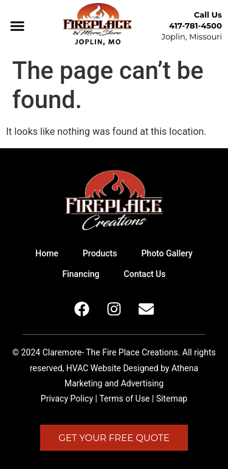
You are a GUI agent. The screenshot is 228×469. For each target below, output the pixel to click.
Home (46, 253)
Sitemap (171, 398)
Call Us (208, 14)
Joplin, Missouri (191, 36)
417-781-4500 (195, 25)
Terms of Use (124, 398)
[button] (17, 26)
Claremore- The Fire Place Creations (110, 352)
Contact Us (145, 274)
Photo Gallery (166, 253)
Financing (81, 274)
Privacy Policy (67, 398)
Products (100, 253)
